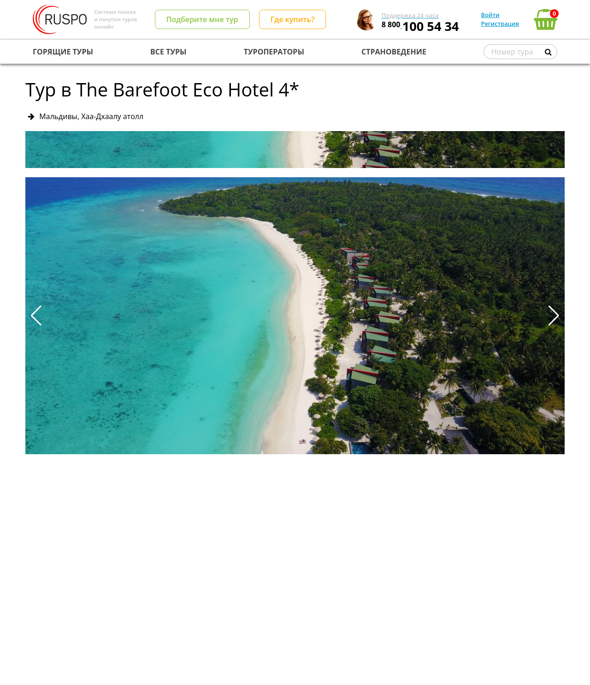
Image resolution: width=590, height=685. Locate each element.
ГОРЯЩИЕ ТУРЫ (63, 52)
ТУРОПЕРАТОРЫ (274, 52)
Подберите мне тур (202, 19)
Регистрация (500, 23)
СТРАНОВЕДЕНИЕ (393, 52)
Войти (490, 15)
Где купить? (293, 19)
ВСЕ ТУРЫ (168, 52)
